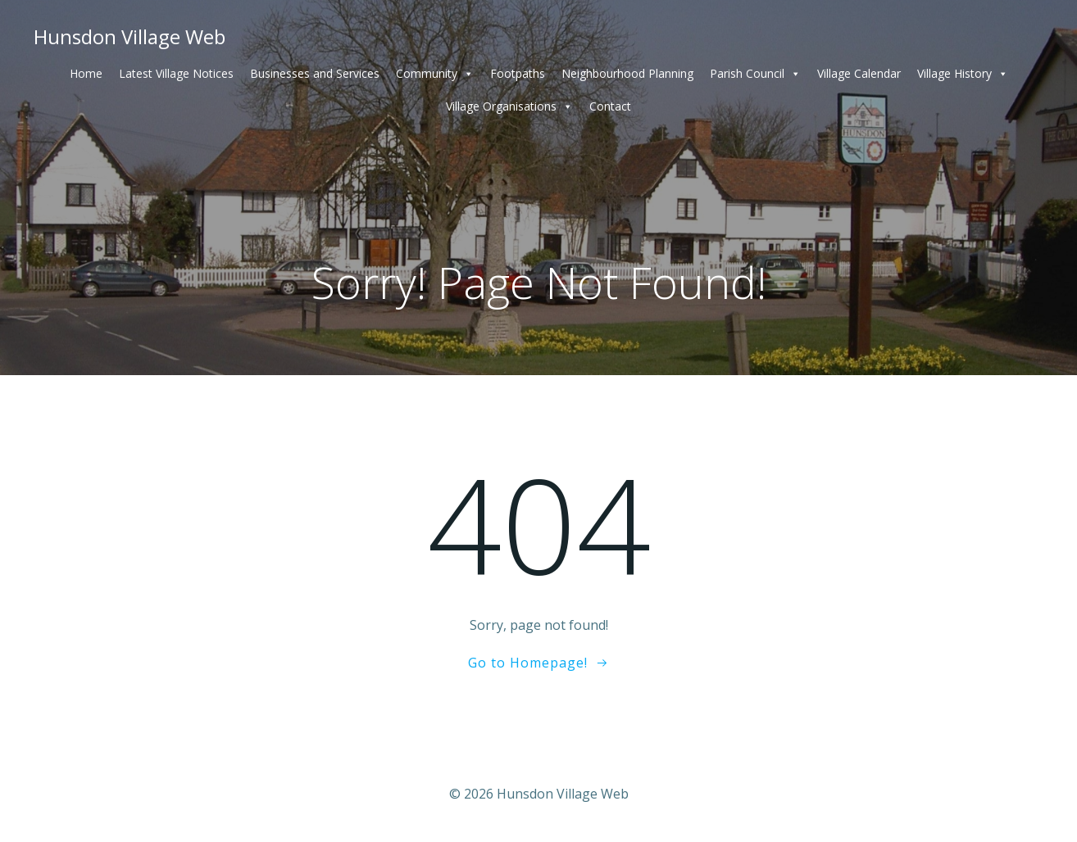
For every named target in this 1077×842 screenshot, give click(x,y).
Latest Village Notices (176, 73)
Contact (610, 106)
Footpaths (517, 73)
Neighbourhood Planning (627, 73)
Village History (962, 73)
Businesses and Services (314, 73)
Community (435, 73)
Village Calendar (859, 73)
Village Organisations (509, 106)
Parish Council (755, 73)
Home (86, 73)
